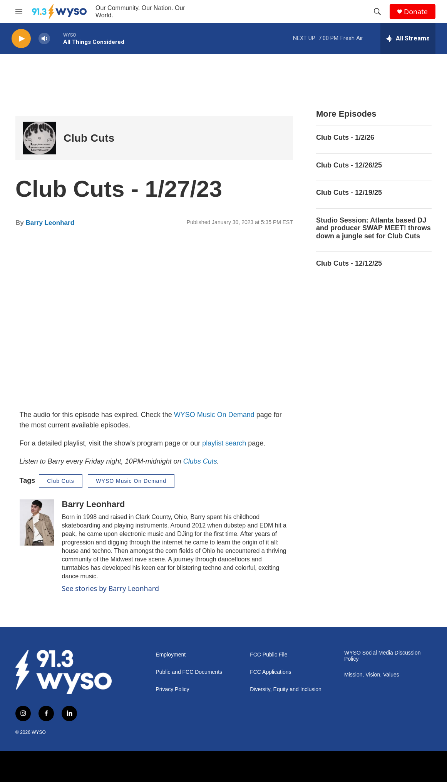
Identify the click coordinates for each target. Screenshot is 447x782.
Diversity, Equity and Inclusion (285, 689)
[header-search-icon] (377, 11)
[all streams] (407, 38)
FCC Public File (268, 655)
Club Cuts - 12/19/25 (349, 192)
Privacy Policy (172, 689)
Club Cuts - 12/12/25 (349, 263)
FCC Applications (270, 672)
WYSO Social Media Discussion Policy (382, 656)
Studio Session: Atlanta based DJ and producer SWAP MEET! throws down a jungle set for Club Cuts (373, 228)
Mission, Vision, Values (371, 675)
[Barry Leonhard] (37, 522)
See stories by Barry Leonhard (110, 588)
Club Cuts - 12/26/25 (349, 165)
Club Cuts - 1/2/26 (345, 137)
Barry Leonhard (49, 222)
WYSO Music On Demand (214, 415)
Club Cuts (89, 138)
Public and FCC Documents (189, 672)
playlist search (224, 443)
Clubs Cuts (200, 461)
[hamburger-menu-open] (19, 11)
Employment (171, 655)
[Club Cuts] (39, 138)
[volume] (44, 38)
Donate (416, 12)
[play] (21, 38)
